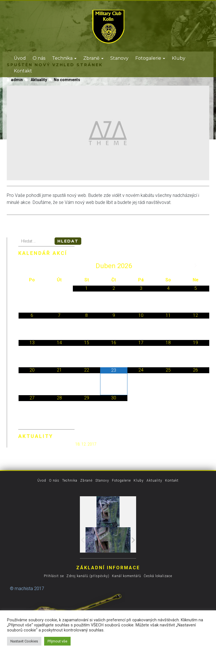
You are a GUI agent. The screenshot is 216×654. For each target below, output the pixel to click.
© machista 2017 (27, 588)
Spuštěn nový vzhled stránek (46, 444)
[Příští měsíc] (195, 266)
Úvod (20, 58)
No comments (67, 79)
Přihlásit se (54, 576)
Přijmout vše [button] (57, 641)
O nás (39, 58)
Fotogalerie (150, 58)
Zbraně (93, 58)
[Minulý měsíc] (32, 266)
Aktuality (39, 79)
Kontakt (23, 71)
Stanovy (119, 58)
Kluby (178, 58)
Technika (64, 58)
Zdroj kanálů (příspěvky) (87, 576)
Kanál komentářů (126, 576)
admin (15, 79)
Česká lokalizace (158, 576)
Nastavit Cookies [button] (24, 641)
